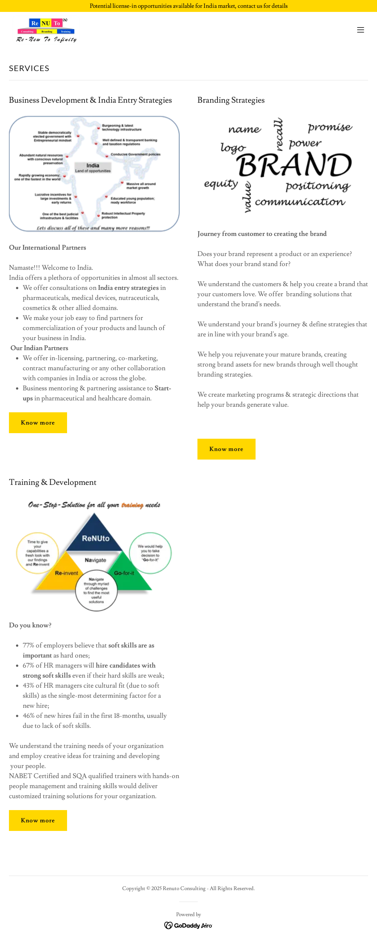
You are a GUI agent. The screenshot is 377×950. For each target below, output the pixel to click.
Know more (38, 422)
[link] (47, 30)
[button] (360, 29)
